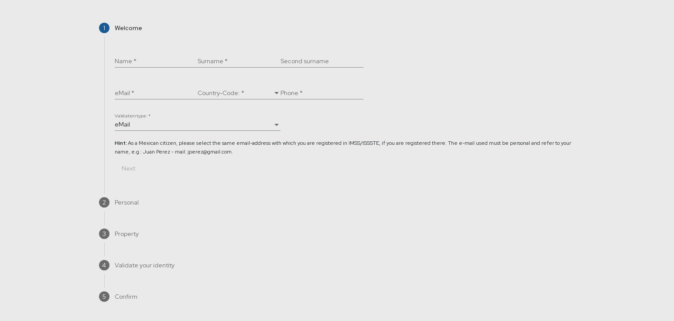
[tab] (337, 28)
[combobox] (239, 93)
